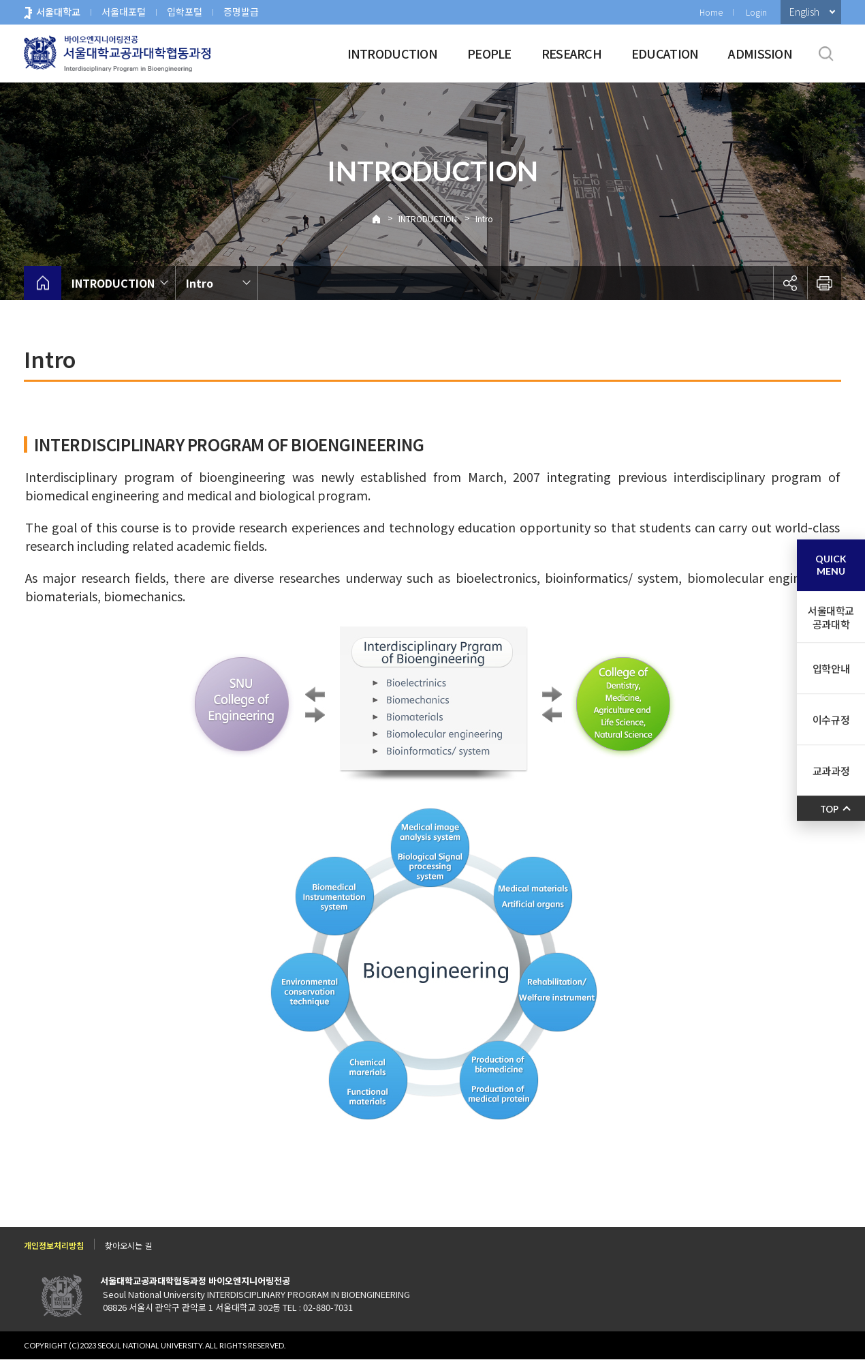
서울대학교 (58, 11)
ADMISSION (760, 53)
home (42, 283)
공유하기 (790, 283)
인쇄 (824, 283)
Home (711, 12)
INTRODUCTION (392, 53)
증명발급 (241, 11)
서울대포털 (123, 11)
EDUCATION (665, 53)
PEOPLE (489, 53)
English (804, 11)
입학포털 (184, 11)
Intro (484, 218)
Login (756, 12)
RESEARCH (571, 53)
